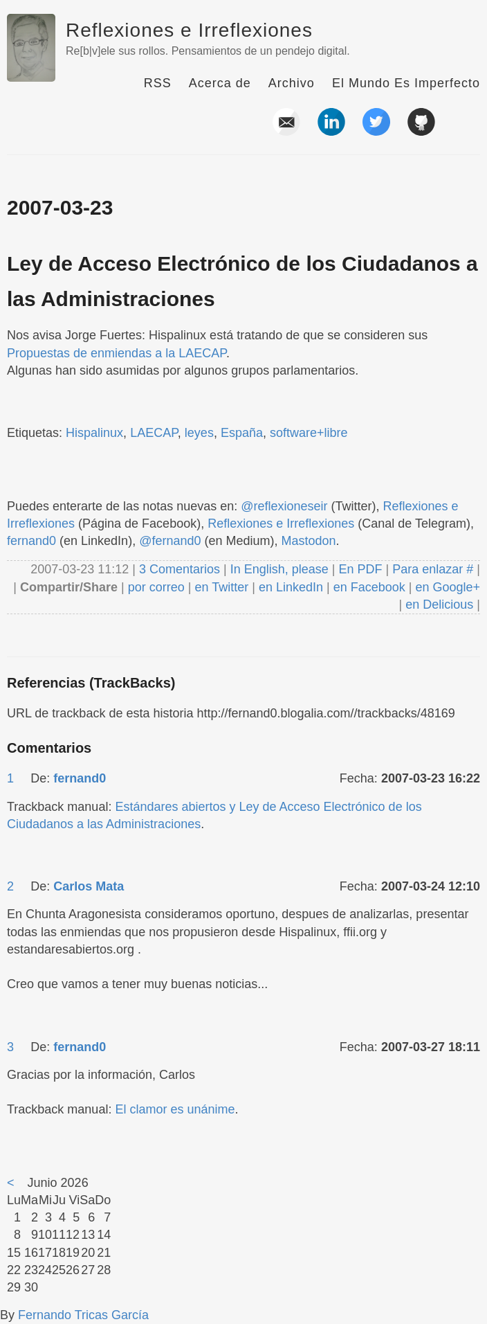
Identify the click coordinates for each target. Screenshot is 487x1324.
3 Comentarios (181, 569)
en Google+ (447, 587)
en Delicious (439, 604)
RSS (158, 83)
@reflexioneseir (284, 506)
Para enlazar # (432, 569)
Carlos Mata (88, 886)
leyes (199, 433)
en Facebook (367, 587)
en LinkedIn (291, 587)
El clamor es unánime (175, 1109)
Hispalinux (94, 433)
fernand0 (31, 541)
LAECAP (154, 433)
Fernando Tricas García (83, 1315)
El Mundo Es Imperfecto (406, 83)
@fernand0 (170, 541)
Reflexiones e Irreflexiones (189, 30)
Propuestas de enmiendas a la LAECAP (116, 353)
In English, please (279, 569)
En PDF (361, 569)
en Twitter (221, 587)
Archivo (291, 83)
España (242, 433)
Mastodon (309, 541)
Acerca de (220, 83)
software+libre (309, 433)
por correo (155, 587)
